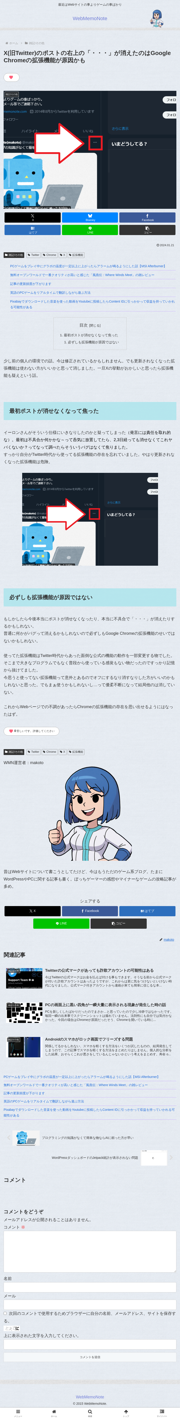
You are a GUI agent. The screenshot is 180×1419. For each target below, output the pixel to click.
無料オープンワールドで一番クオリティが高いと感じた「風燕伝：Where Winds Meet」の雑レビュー (82, 275)
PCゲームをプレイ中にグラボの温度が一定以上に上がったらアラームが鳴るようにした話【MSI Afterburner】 (88, 266)
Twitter (33, 255)
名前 (8, 1287)
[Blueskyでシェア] (90, 217)
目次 (83, 325)
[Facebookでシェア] (147, 217)
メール (10, 1304)
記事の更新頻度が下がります (30, 284)
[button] (147, 230)
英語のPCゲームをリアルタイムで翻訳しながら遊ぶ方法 (50, 292)
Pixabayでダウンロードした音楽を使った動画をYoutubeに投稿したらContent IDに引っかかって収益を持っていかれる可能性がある (92, 304)
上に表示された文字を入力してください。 (42, 1344)
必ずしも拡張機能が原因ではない (94, 343)
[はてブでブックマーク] (33, 230)
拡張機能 (76, 255)
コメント (14, 1228)
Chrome (49, 255)
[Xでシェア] (33, 217)
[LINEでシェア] (90, 230)
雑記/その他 (14, 255)
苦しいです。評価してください (32, 732)
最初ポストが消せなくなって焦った (91, 335)
